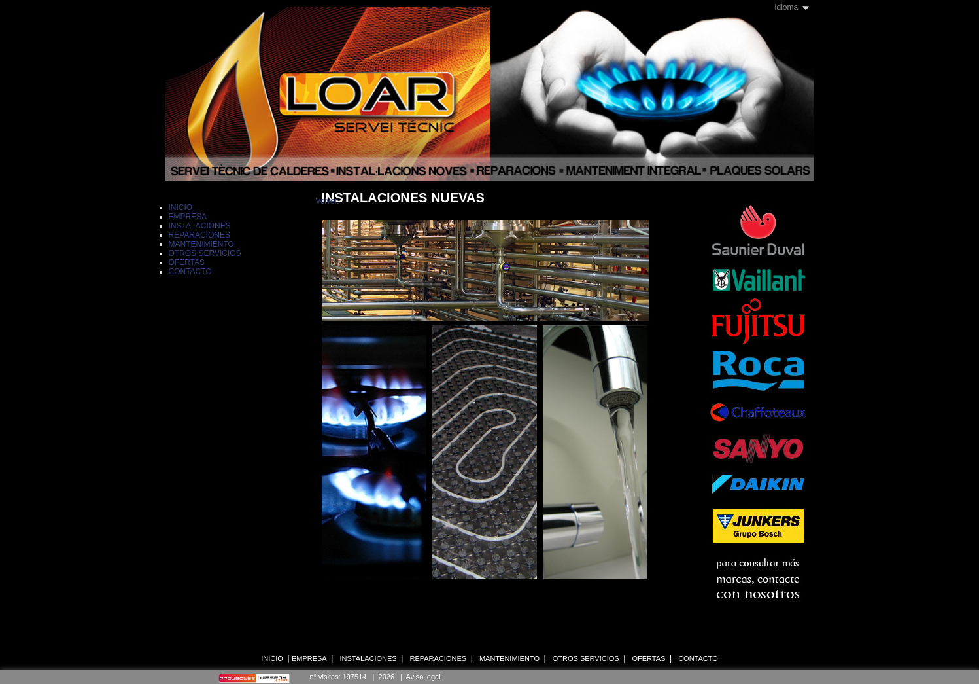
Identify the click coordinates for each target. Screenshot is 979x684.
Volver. (327, 201)
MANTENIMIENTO (509, 658)
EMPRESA (309, 658)
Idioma (786, 7)
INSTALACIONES (367, 658)
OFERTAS (648, 658)
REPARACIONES (437, 658)
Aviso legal (423, 677)
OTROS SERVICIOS (586, 658)
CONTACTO (698, 658)
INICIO (272, 658)
